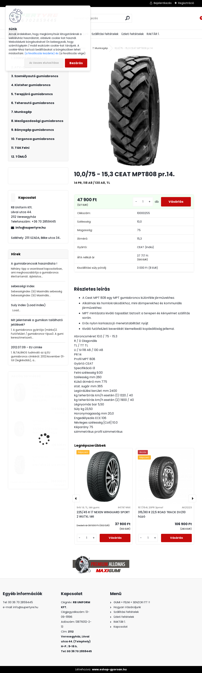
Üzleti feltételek (132, 34)
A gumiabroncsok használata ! (34, 263)
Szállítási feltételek (105, 34)
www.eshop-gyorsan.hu (109, 669)
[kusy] (143, 201)
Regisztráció (186, 3)
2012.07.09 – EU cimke (26, 347)
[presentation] (76, 498)
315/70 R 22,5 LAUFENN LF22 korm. (47, 398)
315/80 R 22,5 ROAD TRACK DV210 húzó (45, 431)
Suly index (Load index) (28, 305)
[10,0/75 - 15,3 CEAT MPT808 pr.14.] (134, 110)
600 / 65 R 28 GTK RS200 (49, 465)
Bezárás (76, 63)
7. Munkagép (100, 48)
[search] (127, 18)
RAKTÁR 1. (153, 34)
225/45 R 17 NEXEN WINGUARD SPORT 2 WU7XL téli (103, 514)
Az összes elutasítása (44, 63)
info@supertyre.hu (30, 227)
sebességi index (23, 286)
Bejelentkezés (163, 3)
